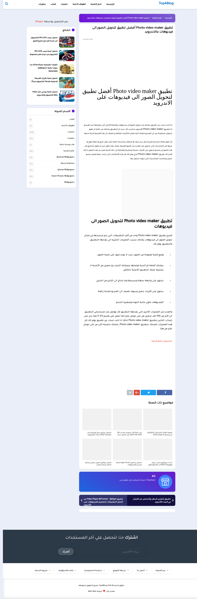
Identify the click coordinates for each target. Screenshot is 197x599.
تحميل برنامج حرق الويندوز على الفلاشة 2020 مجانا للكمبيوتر (96, 434)
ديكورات (39, 4)
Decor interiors (65, 164)
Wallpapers (66, 182)
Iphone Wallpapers (63, 170)
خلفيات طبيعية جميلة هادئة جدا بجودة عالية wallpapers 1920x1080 (41, 68)
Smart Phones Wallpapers (60, 176)
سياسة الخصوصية (90, 571)
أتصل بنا (138, 571)
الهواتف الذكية (65, 126)
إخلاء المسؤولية (63, 571)
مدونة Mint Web (92, 592)
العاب (50, 4)
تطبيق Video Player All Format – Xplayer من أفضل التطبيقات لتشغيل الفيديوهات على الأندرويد (100, 502)
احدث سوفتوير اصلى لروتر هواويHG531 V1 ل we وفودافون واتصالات (157, 465)
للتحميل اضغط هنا (159, 341)
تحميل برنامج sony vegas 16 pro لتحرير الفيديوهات (126, 464)
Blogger (36, 22)
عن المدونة (158, 571)
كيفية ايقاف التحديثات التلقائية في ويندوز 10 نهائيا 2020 (156, 434)
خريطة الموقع (116, 571)
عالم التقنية (154, 18)
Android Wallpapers (63, 157)
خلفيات (61, 4)
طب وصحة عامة (64, 145)
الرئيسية (165, 18)
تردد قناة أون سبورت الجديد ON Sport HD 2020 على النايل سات (126, 434)
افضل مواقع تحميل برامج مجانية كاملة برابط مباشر (95, 464)
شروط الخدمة (38, 571)
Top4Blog (100, 586)
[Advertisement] (124, 64)
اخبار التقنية (93, 4)
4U (150, 476)
